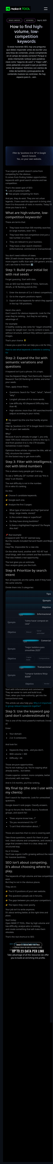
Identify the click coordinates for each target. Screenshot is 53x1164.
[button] (45, 8)
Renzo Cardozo (14, 20)
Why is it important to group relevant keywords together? (28, 724)
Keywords (29, 20)
